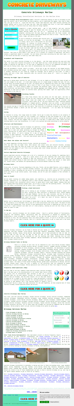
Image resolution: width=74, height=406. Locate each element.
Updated (16, 395)
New (13, 395)
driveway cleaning (32, 344)
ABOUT (57, 8)
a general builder (14, 344)
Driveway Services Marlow (15, 309)
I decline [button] (46, 401)
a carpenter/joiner (24, 338)
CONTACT (61, 8)
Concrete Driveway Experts (61, 374)
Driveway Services (9, 383)
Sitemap (4, 395)
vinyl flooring (45, 339)
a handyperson (13, 342)
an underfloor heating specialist (48, 338)
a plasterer (55, 342)
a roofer (27, 342)
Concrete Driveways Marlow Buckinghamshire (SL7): (19, 19)
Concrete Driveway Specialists (44, 374)
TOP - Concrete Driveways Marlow (13, 386)
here (56, 306)
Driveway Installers (14, 374)
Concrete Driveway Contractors (35, 378)
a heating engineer (53, 341)
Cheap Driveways (14, 380)
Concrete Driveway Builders (12, 375)
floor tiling (40, 342)
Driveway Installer (43, 375)
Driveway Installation (29, 375)
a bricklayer (29, 339)
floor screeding (22, 341)
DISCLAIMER (67, 8)
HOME (54, 8)
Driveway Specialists (27, 374)
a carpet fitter (13, 339)
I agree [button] (42, 401)
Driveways (62, 377)
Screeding (9, 395)
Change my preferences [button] (54, 401)
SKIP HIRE (38, 341)
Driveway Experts (23, 377)
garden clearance (44, 336)
